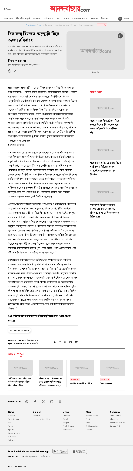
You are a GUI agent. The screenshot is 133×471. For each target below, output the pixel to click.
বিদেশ (66, 18)
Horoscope (67, 429)
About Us (114, 419)
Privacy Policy (116, 426)
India (40, 25)
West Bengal (13, 419)
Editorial (36, 415)
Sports (11, 429)
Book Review (68, 426)
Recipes (66, 422)
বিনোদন (104, 18)
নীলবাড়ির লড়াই (23, 18)
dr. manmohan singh (19, 330)
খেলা (94, 18)
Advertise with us (117, 422)
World (10, 426)
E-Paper (7, 9)
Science (11, 440)
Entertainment (14, 433)
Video (88, 422)
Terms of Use (115, 415)
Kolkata (11, 415)
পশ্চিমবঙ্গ (49, 18)
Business (12, 436)
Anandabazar (31, 25)
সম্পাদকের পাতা (80, 18)
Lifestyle (66, 415)
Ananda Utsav (92, 415)
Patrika (89, 429)
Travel (65, 419)
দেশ (59, 18)
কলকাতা (36, 18)
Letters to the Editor (42, 419)
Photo (88, 419)
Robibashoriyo (92, 426)
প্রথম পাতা (8, 18)
